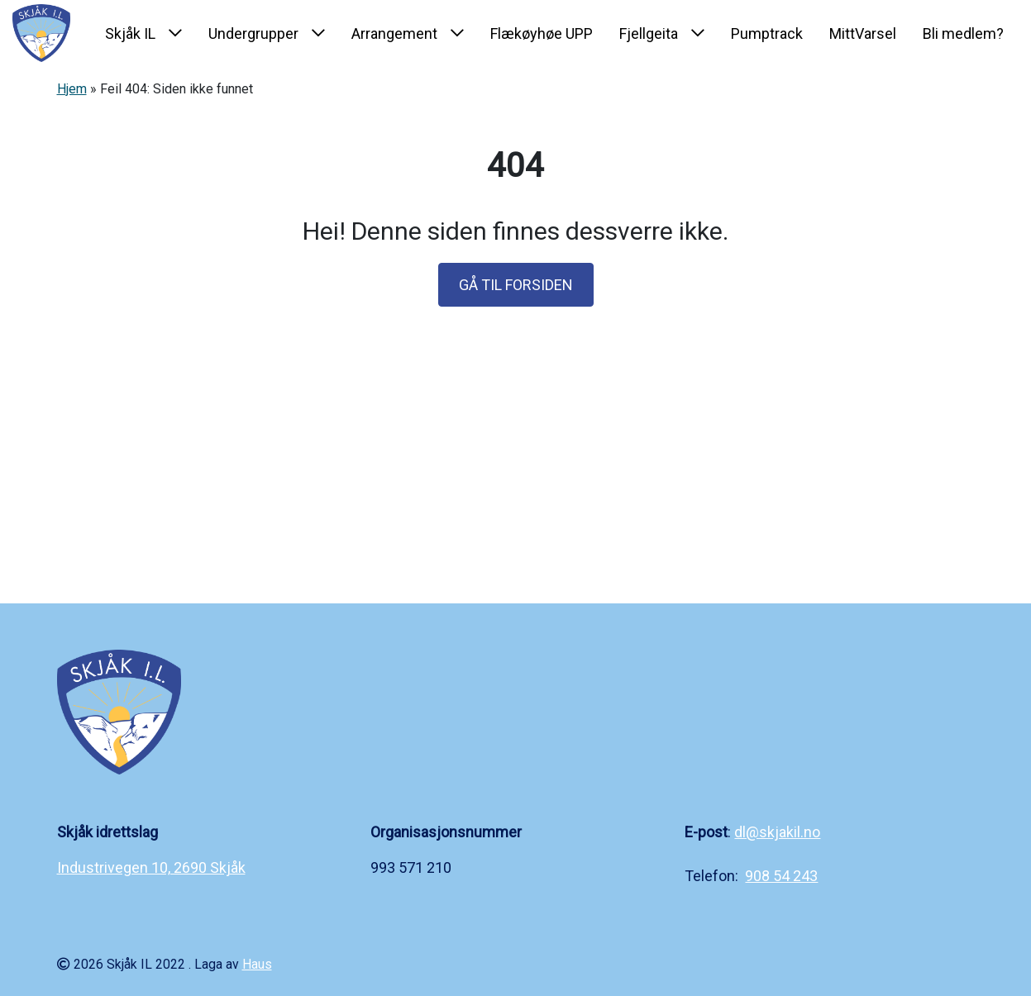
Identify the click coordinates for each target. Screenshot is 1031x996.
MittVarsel (862, 33)
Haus (257, 964)
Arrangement (394, 33)
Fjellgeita (648, 33)
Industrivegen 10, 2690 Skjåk (151, 867)
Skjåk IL (130, 33)
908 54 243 (781, 875)
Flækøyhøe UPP (541, 33)
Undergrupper (253, 33)
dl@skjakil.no (777, 832)
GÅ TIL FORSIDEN (516, 284)
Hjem (72, 89)
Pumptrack (767, 33)
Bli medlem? (963, 33)
